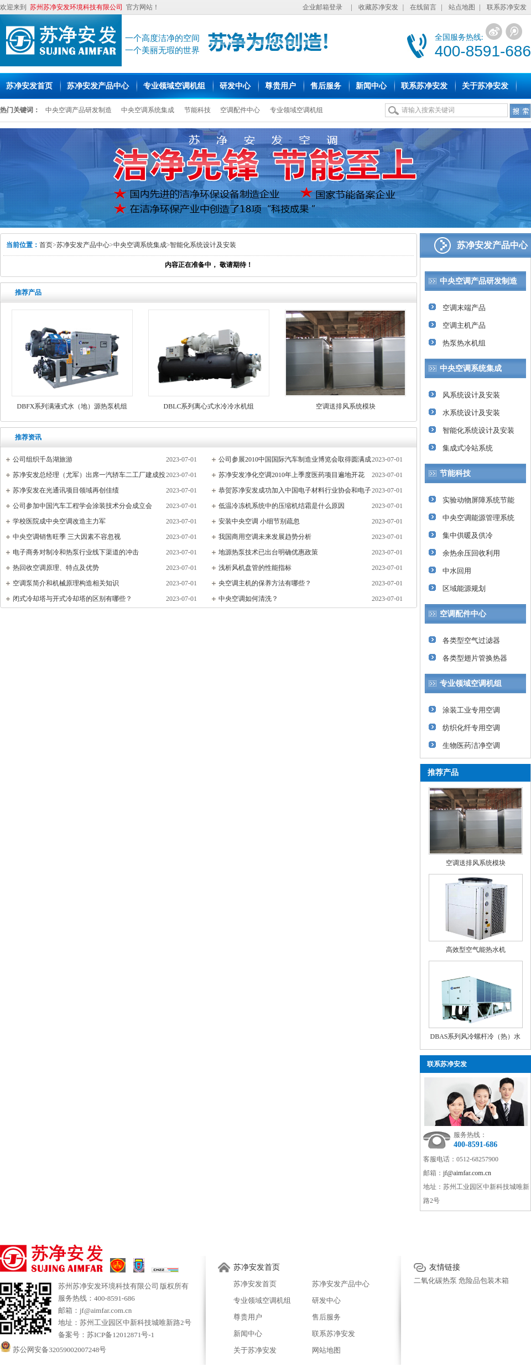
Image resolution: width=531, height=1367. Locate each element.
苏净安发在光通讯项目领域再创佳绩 (66, 490)
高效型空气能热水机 (476, 950)
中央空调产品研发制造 (78, 110)
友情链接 (444, 1267)
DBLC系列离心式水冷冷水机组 (208, 406)
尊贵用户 (247, 1317)
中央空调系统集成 (147, 110)
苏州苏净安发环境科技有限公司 (108, 1286)
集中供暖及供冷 (467, 535)
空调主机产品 (464, 325)
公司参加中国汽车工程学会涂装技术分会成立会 (82, 506)
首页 (46, 245)
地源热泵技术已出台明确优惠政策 (268, 552)
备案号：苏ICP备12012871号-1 (106, 1335)
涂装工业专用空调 (471, 710)
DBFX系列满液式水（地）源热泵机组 (72, 406)
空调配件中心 (240, 110)
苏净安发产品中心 (83, 245)
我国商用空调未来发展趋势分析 (264, 537)
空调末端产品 (464, 307)
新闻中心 (247, 1333)
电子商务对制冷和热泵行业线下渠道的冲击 (76, 552)
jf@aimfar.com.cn (467, 1173)
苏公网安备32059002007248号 (53, 1349)
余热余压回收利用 (471, 553)
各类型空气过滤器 (471, 640)
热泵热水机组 (464, 343)
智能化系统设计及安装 (203, 245)
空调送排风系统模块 (346, 406)
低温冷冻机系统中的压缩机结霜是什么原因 (281, 506)
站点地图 (462, 7)
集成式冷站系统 (467, 448)
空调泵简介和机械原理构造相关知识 (66, 583)
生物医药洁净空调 (471, 745)
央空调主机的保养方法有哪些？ (264, 583)
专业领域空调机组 (296, 110)
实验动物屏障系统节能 (478, 500)
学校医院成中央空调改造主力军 (59, 521)
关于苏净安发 (255, 1350)
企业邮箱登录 (322, 7)
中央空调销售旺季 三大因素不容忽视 (67, 537)
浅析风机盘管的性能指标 (254, 568)
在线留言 (423, 7)
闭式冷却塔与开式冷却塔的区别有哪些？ (72, 599)
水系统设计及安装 (471, 412)
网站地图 (326, 1350)
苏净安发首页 (256, 1267)
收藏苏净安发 (378, 7)
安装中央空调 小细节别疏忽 (259, 521)
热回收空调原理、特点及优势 (56, 568)
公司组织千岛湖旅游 (42, 459)
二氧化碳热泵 (435, 1280)
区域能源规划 (464, 588)
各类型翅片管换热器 (474, 658)
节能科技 (197, 110)
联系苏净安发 (507, 7)
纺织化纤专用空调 (471, 728)
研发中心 (326, 1300)
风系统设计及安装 (471, 395)
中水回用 (456, 571)
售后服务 (326, 1317)
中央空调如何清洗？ (248, 599)
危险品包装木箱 (484, 1280)
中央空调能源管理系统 (478, 518)
